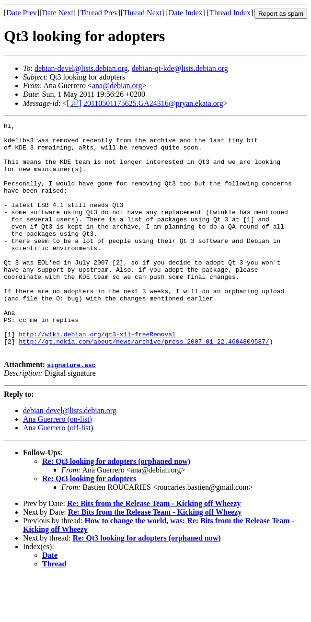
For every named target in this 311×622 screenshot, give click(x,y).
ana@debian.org (117, 85)
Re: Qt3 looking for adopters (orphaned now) (116, 507)
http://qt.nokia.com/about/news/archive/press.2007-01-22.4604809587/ (144, 385)
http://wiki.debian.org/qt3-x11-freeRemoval (97, 377)
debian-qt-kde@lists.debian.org (180, 68)
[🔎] (74, 103)
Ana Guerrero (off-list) (58, 474)
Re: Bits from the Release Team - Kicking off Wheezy (154, 549)
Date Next (57, 13)
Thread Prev (99, 13)
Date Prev (21, 13)
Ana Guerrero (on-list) (57, 465)
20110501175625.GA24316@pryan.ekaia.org (153, 103)
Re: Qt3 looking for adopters (89, 524)
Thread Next (142, 13)
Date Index (186, 13)
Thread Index (230, 13)
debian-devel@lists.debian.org (81, 68)
